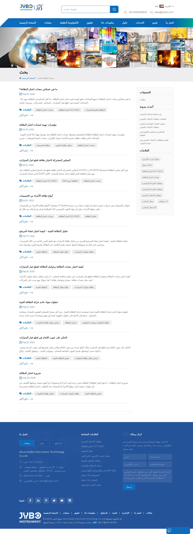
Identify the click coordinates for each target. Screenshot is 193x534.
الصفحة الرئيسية (27, 22)
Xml (59, 527)
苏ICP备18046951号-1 (108, 527)
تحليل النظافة (90, 218)
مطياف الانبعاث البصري (151, 195)
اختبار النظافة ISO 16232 (152, 171)
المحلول (103, 518)
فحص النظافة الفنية (93, 398)
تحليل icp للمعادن (89, 485)
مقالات (142, 99)
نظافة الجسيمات (43, 146)
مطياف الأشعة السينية (91, 465)
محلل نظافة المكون (64, 146)
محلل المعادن (147, 201)
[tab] (27, 448)
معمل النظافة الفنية (61, 362)
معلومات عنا (107, 22)
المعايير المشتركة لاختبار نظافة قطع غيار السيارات (47, 161)
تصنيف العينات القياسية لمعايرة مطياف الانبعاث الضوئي (152, 125)
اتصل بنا (170, 22)
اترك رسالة (170, 531)
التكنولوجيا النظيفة (69, 22)
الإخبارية (125, 518)
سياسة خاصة (68, 527)
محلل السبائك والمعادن (91, 470)
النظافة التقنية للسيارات (95, 110)
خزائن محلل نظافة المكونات (47, 326)
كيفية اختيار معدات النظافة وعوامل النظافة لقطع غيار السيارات (54, 269)
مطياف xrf (163, 201)
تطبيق (90, 22)
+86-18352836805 (137, 12)
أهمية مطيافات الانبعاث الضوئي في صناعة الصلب (154, 141)
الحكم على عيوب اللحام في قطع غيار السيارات (45, 341)
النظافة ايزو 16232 (70, 182)
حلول (124, 22)
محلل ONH (147, 165)
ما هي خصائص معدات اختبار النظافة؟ (40, 89)
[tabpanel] (42, 472)
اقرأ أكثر (23, 115)
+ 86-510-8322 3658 (33, 480)
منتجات (48, 22)
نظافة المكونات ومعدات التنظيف (95, 326)
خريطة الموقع (49, 527)
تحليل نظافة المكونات (45, 398)
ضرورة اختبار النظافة (31, 377)
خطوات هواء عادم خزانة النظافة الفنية (40, 305)
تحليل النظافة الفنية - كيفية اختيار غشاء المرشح (45, 233)
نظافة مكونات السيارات (84, 254)
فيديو (154, 22)
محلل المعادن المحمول (91, 489)
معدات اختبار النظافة (150, 177)
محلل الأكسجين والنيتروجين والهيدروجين (99, 475)
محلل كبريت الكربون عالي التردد (95, 460)
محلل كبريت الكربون (150, 159)
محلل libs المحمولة (90, 480)
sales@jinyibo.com (164, 12)
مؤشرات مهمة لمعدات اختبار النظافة (39, 125)
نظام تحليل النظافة (60, 254)
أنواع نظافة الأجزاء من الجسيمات (38, 197)
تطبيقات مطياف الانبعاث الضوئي (153, 119)
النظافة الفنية (41, 254)
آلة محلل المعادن (149, 207)
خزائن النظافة (70, 326)
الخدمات (140, 22)
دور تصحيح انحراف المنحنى (151, 114)
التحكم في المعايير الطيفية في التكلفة (152, 133)
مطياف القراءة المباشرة (152, 183)
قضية (114, 518)
